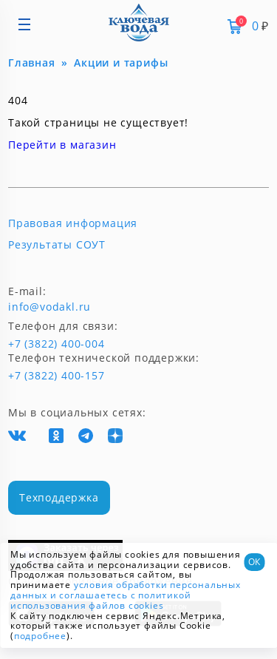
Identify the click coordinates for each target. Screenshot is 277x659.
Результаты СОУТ (57, 245)
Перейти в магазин (62, 145)
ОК (254, 561)
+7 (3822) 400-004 (32, 344)
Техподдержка (59, 497)
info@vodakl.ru (49, 307)
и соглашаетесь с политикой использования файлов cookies (100, 600)
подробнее (40, 635)
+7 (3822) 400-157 (50, 376)
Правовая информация (72, 223)
